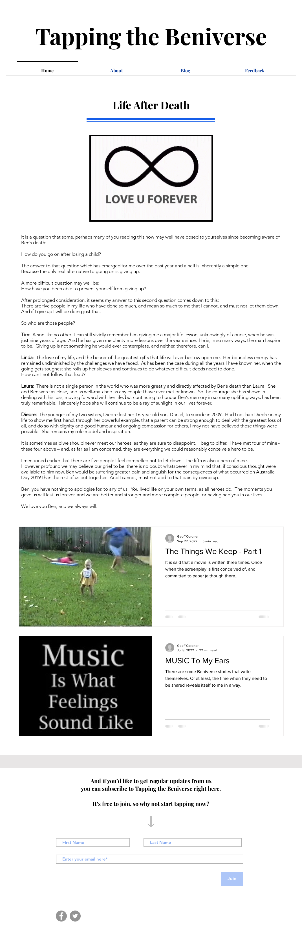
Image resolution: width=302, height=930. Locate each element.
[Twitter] (75, 916)
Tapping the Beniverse (151, 36)
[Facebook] (61, 916)
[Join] (232, 879)
